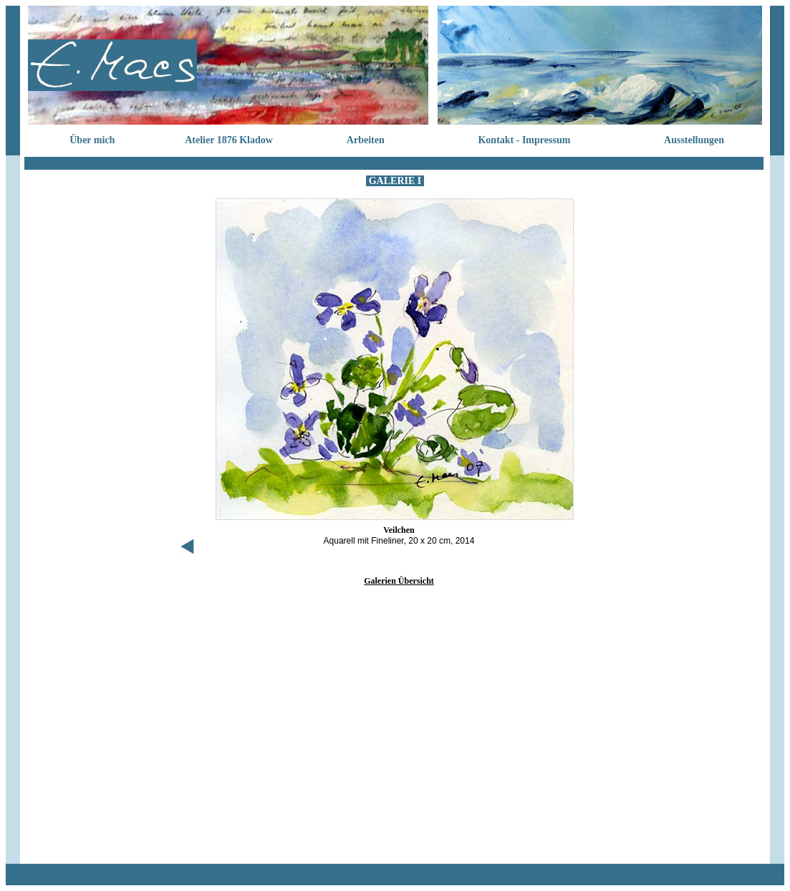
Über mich (92, 140)
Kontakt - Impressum (524, 140)
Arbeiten (366, 140)
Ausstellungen (694, 140)
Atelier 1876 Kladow (229, 140)
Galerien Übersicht (399, 581)
